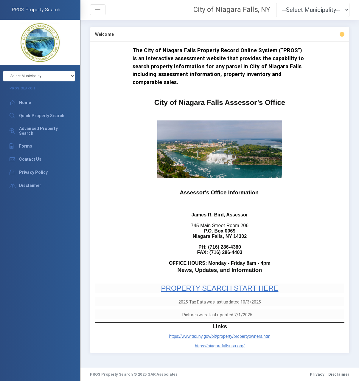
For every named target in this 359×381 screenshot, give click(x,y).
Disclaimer (338, 374)
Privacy (317, 374)
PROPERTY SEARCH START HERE (220, 288)
